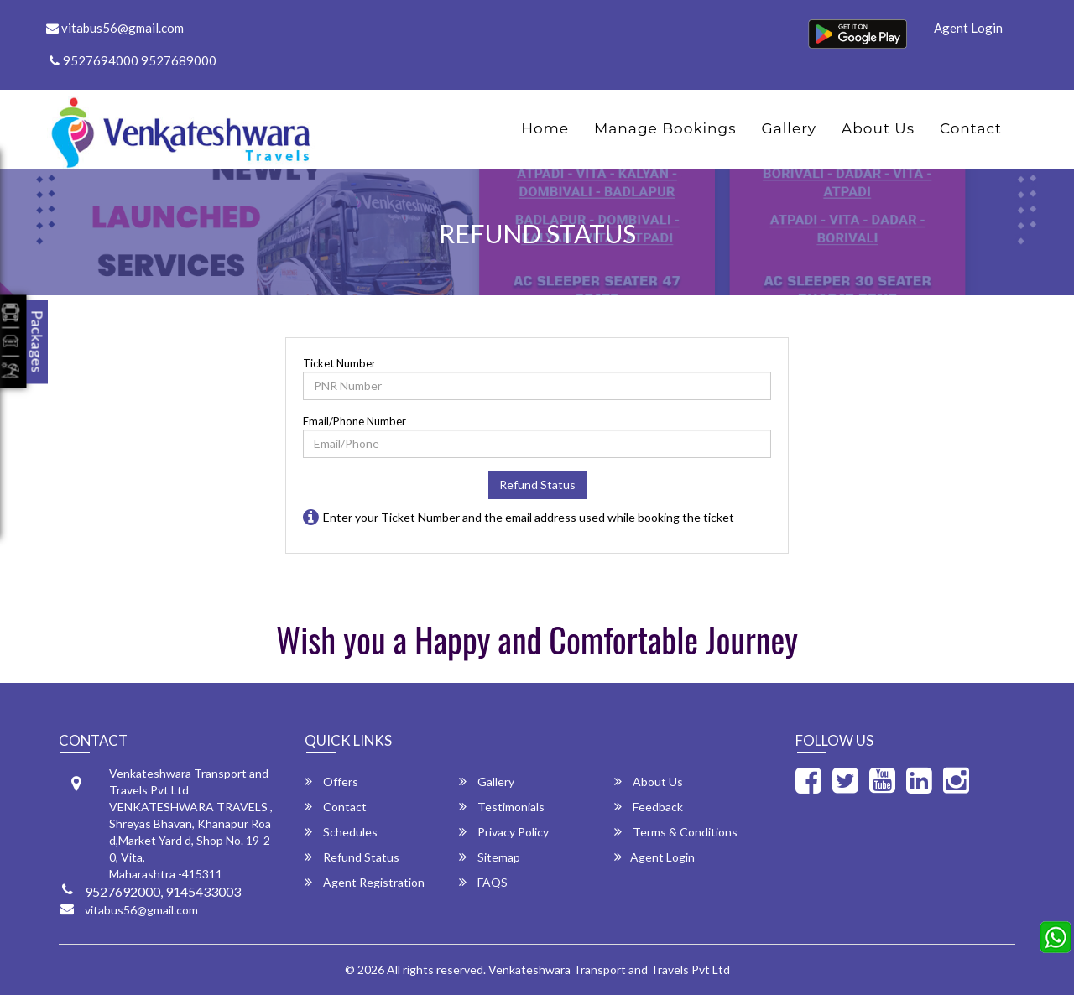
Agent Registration (365, 882)
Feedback (648, 807)
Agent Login (968, 27)
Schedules (341, 832)
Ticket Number (339, 363)
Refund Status (537, 484)
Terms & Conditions (676, 832)
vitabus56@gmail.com (115, 27)
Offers (331, 781)
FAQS (483, 882)
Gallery (789, 128)
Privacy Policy (504, 832)
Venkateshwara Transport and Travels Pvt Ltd (609, 969)
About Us (878, 128)
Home (545, 128)
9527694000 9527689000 (133, 60)
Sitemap (489, 857)
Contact (971, 128)
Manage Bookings (665, 128)
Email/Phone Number (354, 421)
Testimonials (502, 807)
